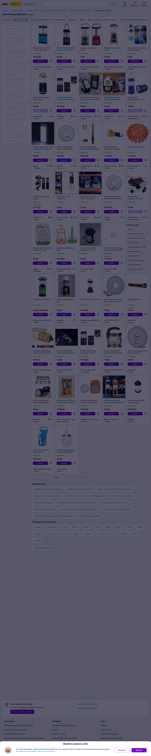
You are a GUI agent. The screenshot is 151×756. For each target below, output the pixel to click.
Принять (139, 750)
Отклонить (122, 750)
